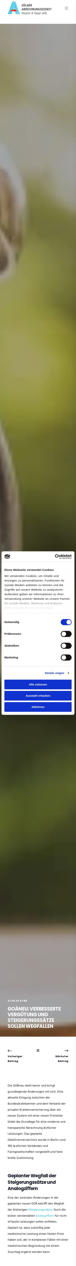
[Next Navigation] (58, 1055)
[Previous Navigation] (18, 1055)
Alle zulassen (38, 684)
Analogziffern (45, 1215)
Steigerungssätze (40, 1209)
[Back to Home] (30, 12)
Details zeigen (54, 673)
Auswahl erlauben (38, 695)
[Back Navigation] (38, 1051)
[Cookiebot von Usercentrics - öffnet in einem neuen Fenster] (55, 556)
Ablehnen (38, 706)
